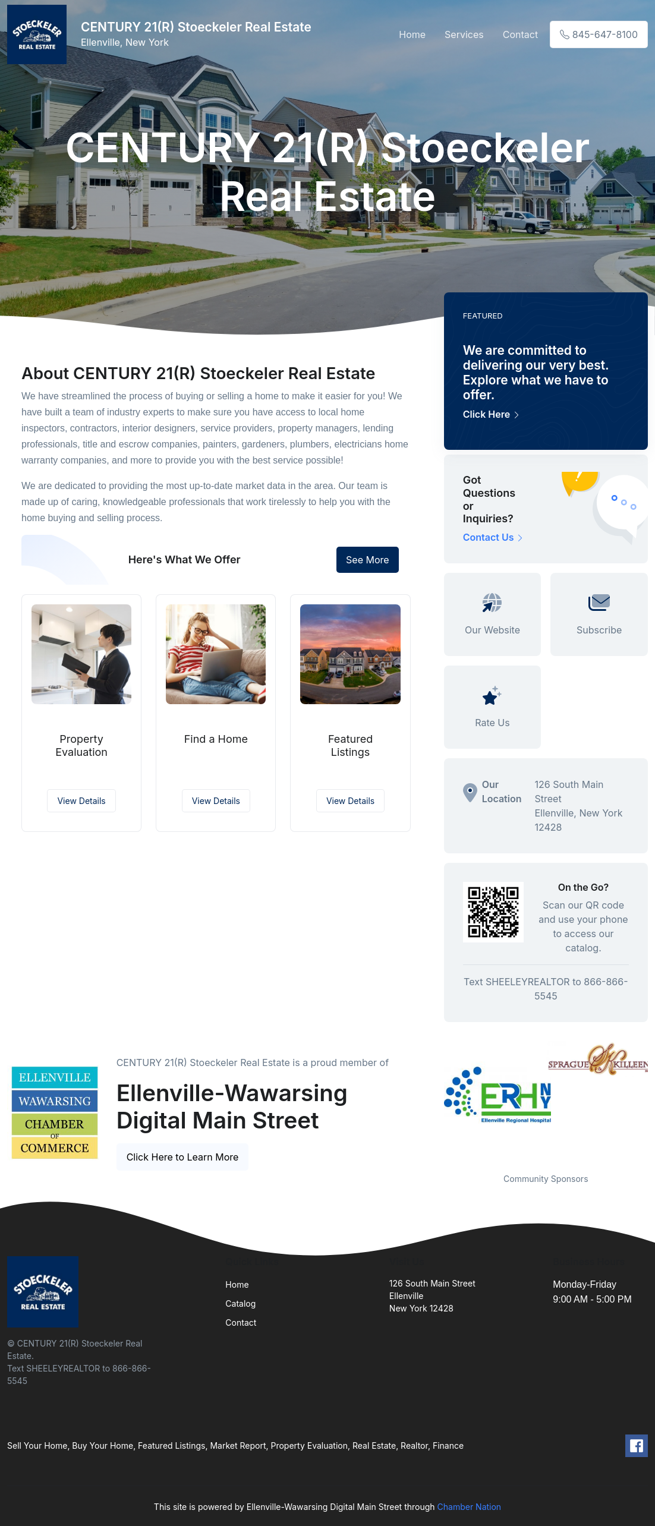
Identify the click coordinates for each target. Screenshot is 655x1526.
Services (464, 34)
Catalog (240, 1303)
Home (412, 34)
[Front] (39, 34)
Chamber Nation (469, 1507)
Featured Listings (350, 745)
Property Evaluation (81, 745)
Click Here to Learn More (183, 1157)
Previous (435, 1099)
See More (367, 560)
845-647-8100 (599, 34)
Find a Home (216, 739)
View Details (81, 801)
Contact (520, 34)
